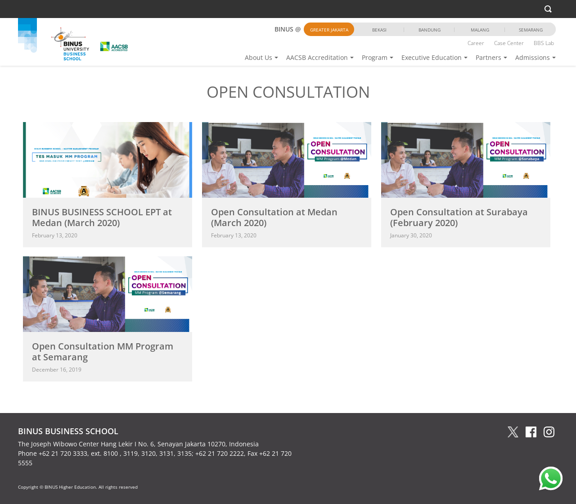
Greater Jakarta (329, 29)
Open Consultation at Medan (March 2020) (274, 217)
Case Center (509, 43)
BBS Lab (544, 43)
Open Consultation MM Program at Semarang (102, 351)
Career (476, 43)
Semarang (531, 29)
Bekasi (379, 29)
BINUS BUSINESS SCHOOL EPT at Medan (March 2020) (102, 217)
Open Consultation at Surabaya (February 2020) (459, 217)
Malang (480, 29)
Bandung (429, 29)
